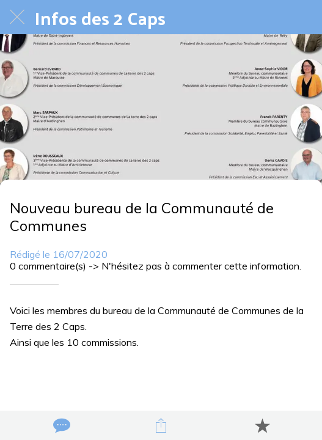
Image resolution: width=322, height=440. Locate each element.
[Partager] (161, 425)
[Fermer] (17, 17)
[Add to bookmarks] (262, 425)
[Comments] (60, 425)
